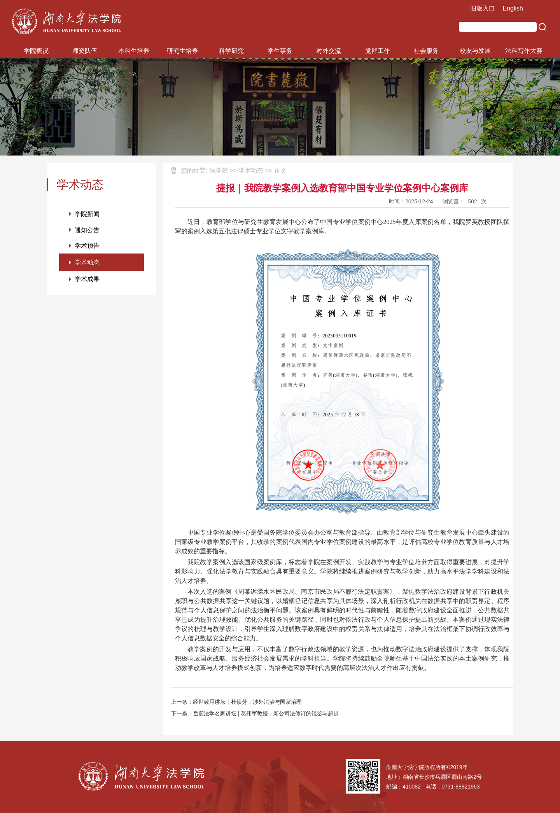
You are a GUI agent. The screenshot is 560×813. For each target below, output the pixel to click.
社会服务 (426, 50)
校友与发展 (475, 50)
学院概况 (36, 50)
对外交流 (328, 50)
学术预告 (87, 246)
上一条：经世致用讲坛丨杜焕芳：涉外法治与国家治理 (236, 702)
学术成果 (87, 279)
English (513, 8)
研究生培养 (182, 50)
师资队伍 (84, 50)
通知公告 (87, 230)
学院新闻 (87, 214)
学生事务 (280, 50)
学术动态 (87, 262)
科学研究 (231, 50)
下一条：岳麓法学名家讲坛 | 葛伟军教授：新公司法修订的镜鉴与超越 (255, 713)
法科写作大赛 (523, 50)
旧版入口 (482, 8)
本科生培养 (133, 50)
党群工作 (377, 50)
